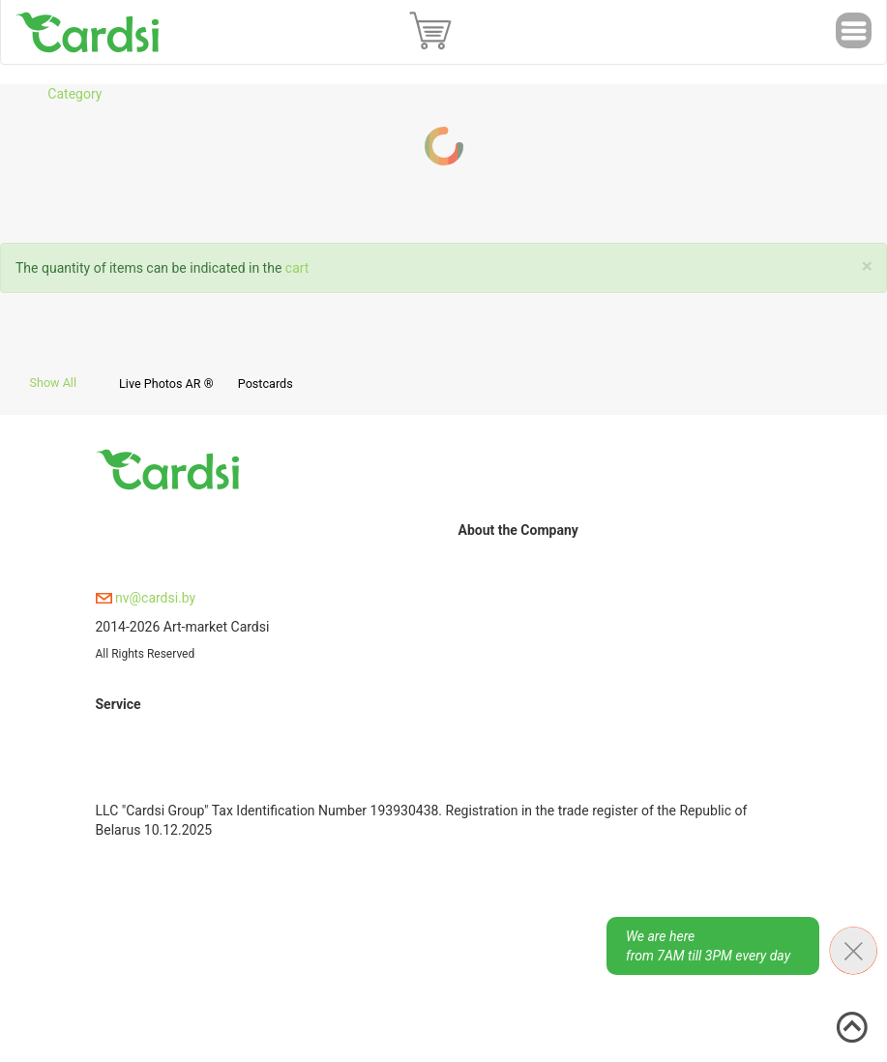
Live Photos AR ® (166, 383)
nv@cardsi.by (146, 597)
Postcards (265, 383)
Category (74, 94)
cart (297, 268)
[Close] (867, 266)
